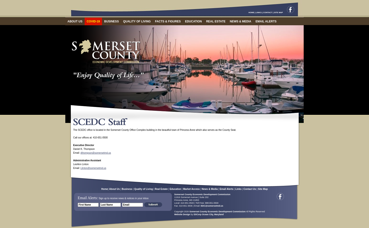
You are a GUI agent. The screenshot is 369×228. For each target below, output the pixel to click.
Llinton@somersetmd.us (93, 168)
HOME (251, 12)
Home (104, 189)
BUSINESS (111, 21)
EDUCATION (193, 21)
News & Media (210, 189)
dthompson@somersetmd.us (96, 153)
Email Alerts (226, 189)
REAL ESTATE (216, 21)
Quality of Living (143, 189)
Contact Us (249, 189)
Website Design (182, 214)
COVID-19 (93, 21)
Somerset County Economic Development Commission (202, 194)
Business (127, 189)
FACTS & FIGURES (168, 21)
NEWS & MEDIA (240, 21)
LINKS (258, 12)
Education (175, 189)
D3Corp (197, 214)
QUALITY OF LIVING (137, 21)
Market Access (191, 189)
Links (238, 189)
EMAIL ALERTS (266, 21)
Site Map (263, 189)
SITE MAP (278, 12)
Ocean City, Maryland (213, 214)
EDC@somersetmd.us (211, 206)
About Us (114, 189)
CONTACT (267, 12)
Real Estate (161, 189)
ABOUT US (74, 21)
